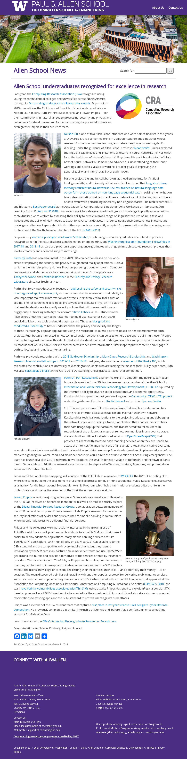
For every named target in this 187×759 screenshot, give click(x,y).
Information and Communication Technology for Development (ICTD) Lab (111, 387)
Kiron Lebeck (81, 312)
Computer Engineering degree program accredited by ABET (46, 736)
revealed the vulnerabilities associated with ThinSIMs (54, 588)
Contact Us (175, 8)
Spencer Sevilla (151, 401)
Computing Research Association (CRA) (57, 94)
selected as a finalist (38, 371)
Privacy (161, 747)
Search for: (127, 71)
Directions (19, 712)
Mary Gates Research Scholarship (123, 356)
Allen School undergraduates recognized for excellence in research (90, 86)
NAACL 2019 (91, 230)
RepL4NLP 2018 (47, 211)
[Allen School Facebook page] (14, 675)
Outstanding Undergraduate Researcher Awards (59, 103)
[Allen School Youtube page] (16, 675)
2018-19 (35, 246)
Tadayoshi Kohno (25, 277)
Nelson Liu (71, 134)
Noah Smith (141, 148)
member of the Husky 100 (139, 361)
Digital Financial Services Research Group (48, 506)
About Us (158, 8)
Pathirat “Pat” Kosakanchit (81, 378)
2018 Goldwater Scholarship (81, 356)
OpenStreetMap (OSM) (141, 436)
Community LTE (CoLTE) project (151, 396)
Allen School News (40, 70)
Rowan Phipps (23, 497)
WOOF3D (127, 476)
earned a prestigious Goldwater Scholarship (60, 237)
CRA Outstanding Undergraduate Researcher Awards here (80, 621)
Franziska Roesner (54, 277)
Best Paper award (44, 206)
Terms (17, 751)
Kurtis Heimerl (115, 401)
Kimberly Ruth (23, 258)
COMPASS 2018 (154, 584)
